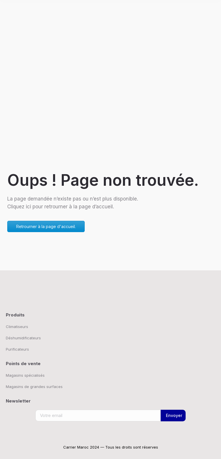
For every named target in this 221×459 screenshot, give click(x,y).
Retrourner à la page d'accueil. (46, 226)
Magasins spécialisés (25, 375)
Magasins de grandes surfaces (34, 386)
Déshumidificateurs (23, 338)
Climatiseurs (17, 326)
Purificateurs (17, 349)
